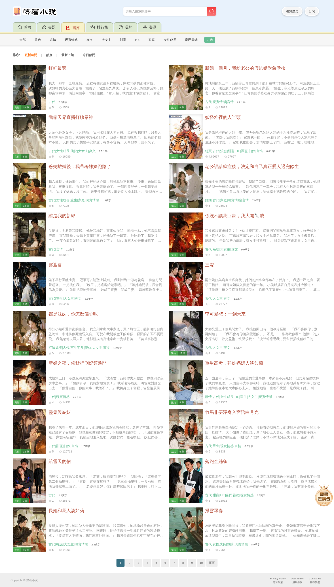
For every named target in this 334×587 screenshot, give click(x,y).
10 (201, 562)
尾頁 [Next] (212, 562)
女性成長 (170, 40)
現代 (38, 40)
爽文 (90, 40)
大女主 (106, 40)
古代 (210, 40)
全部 (22, 40)
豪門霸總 (191, 40)
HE (137, 40)
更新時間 (31, 55)
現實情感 (71, 40)
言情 (53, 40)
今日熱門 (89, 55)
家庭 (151, 40)
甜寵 (123, 40)
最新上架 (67, 55)
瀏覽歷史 (292, 11)
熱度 (49, 55)
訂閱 (312, 11)
